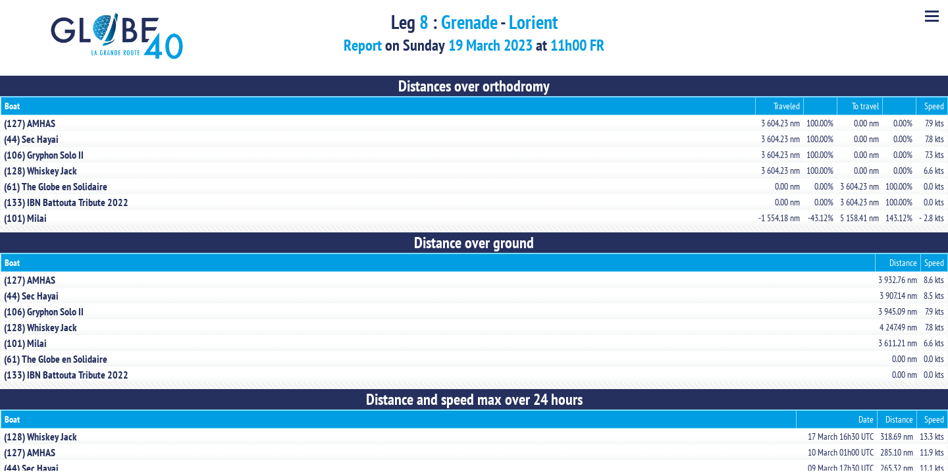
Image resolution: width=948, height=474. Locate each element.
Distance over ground (474, 242)
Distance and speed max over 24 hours (474, 399)
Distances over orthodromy (474, 86)
